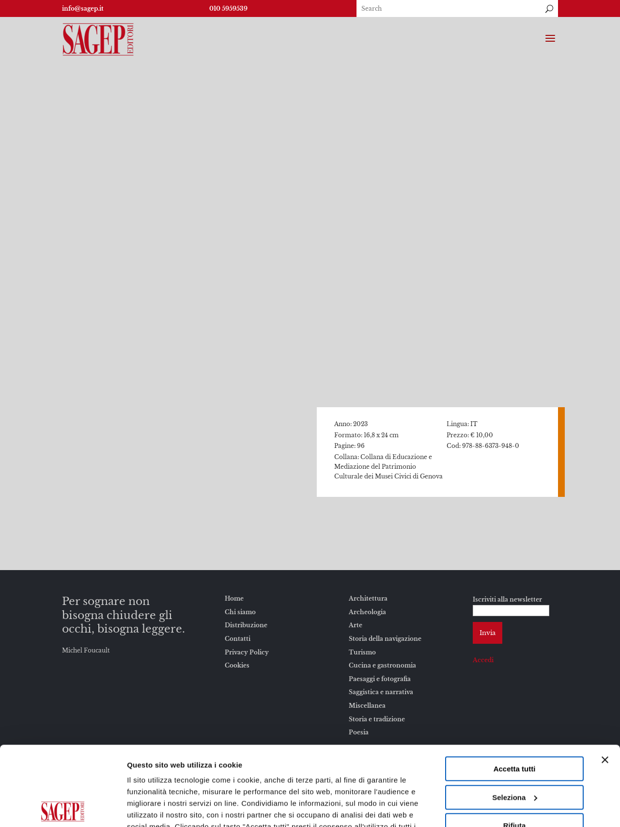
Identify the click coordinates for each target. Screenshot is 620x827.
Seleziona (514, 718)
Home (234, 598)
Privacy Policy (247, 652)
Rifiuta (514, 746)
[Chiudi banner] (605, 680)
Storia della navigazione (385, 638)
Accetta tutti (515, 689)
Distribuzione (246, 625)
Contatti (237, 638)
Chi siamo (240, 612)
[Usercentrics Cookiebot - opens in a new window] (62, 808)
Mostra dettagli (153, 808)
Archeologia (367, 612)
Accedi (483, 660)
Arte (355, 625)
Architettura (368, 598)
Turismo (362, 652)
